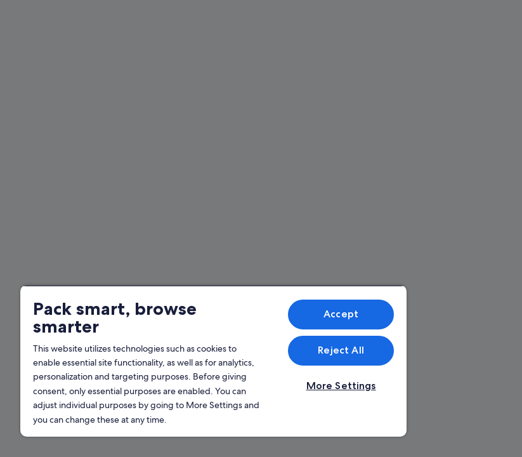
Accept (340, 314)
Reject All (341, 350)
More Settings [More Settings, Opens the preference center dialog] (341, 386)
